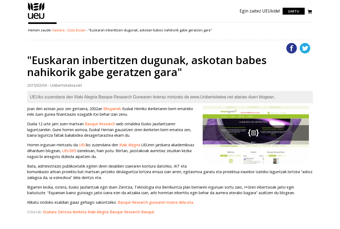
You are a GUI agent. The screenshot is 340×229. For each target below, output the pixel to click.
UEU (82, 144)
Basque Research (100, 123)
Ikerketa (80, 211)
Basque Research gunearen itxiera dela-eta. (156, 202)
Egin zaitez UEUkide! (260, 11)
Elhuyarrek (112, 108)
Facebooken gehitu (291, 48)
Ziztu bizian (76, 30)
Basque (147, 211)
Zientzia (65, 211)
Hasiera (58, 30)
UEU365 (69, 150)
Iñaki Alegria (129, 144)
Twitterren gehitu (305, 48)
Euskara (50, 211)
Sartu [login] (293, 11)
